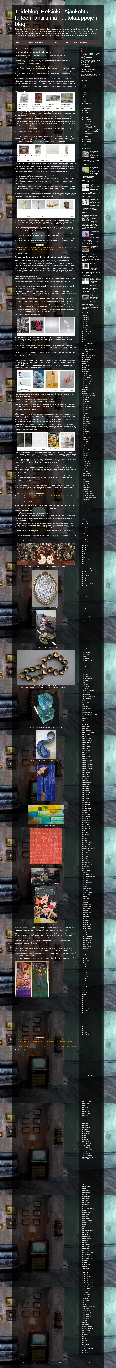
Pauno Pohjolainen (25, 497)
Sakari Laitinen (86, 1103)
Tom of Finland (86, 1234)
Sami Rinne (85, 1115)
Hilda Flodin (85, 684)
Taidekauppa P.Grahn (87, 1162)
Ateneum (84, 447)
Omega (84, 1003)
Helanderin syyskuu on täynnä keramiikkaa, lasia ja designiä (95, 202)
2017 (83, 99)
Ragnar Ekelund (86, 1065)
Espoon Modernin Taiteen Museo (90, 574)
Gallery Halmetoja (86, 608)
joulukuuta (87, 103)
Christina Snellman (87, 503)
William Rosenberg (87, 1326)
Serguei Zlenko (43, 249)
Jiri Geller (84, 752)
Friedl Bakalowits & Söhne (89, 602)
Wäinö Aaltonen (86, 1330)
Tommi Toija (51, 497)
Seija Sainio (85, 1129)
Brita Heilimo (85, 481)
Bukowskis (85, 485)
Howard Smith (86, 692)
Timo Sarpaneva (86, 1222)
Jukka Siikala (85, 798)
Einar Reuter (85, 535)
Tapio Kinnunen (86, 1190)
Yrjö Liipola (85, 1340)
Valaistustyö (85, 1274)
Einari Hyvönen (86, 537)
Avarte (83, 459)
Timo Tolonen (85, 1226)
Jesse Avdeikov (86, 750)
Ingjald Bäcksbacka (87, 712)
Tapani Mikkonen (86, 1184)
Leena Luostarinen (87, 882)
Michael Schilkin (86, 956)
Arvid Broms (85, 441)
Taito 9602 (85, 1178)
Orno (83, 1007)
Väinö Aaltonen (86, 1310)
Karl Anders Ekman (87, 842)
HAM (83, 638)
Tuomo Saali (85, 1256)
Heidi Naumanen (86, 652)
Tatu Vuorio (63, 1041)
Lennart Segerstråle (26, 249)
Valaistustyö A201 (86, 1278)
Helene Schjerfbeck (87, 660)
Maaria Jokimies (86, 904)
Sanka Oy (84, 1121)
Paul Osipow (85, 1033)
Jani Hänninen (86, 734)
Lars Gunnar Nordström (88, 874)
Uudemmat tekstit (21, 1046)
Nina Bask (84, 980)
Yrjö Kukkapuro (86, 1338)
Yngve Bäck (85, 1336)
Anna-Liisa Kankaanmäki (88, 395)
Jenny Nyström (86, 746)
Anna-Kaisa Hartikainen (88, 393)
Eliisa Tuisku (85, 546)
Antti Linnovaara (86, 407)
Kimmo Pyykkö (86, 854)
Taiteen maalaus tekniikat (88, 1170)
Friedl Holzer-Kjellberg (88, 604)
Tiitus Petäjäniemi (86, 1214)
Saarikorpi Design (86, 1101)
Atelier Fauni (85, 445)
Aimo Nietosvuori (86, 331)
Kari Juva (84, 836)
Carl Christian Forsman (88, 493)
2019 (83, 94)
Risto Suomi (34, 497)
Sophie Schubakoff (87, 1149)
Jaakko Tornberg (86, 728)
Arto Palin (84, 433)
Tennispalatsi (85, 1198)
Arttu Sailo (36, 1039)
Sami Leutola (85, 1111)
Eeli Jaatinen (85, 521)
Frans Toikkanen (86, 598)
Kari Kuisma (23, 1041)
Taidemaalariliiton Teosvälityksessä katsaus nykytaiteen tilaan (44, 505)
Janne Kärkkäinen (87, 740)
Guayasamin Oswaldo (88, 620)
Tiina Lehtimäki (86, 1210)
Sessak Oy (85, 1139)
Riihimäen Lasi (86, 1077)
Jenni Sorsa (85, 744)
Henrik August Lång (87, 680)
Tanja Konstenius (86, 1182)
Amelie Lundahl (86, 377)
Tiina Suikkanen (86, 1212)
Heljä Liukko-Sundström (88, 670)
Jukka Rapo (85, 796)
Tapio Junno (85, 1188)
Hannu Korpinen (86, 640)
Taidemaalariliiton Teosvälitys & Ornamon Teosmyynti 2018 (94, 153)
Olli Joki (84, 995)
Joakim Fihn (85, 754)
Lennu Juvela (85, 890)
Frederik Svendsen (87, 600)
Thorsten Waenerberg (88, 1208)
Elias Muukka (85, 541)
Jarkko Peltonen (86, 742)
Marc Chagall (85, 914)
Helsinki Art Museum (87, 678)
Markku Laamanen (38, 1041)
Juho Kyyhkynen (86, 786)
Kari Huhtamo (85, 834)
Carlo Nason (85, 499)
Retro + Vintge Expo (87, 1075)
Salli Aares (85, 1107)
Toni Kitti (84, 1242)
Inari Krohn (85, 710)
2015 (83, 144)
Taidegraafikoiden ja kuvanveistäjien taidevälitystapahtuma (88, 1159)
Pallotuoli (84, 1025)
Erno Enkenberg (86, 568)
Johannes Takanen (87, 768)
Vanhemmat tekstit (70, 1046)
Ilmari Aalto (85, 706)
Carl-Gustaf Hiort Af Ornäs (89, 497)
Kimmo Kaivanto (86, 852)
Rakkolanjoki (85, 1071)
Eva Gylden (85, 578)
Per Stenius (85, 1047)
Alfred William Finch (87, 357)
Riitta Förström (86, 1083)
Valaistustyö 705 (86, 1276)
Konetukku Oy (86, 860)
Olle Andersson (86, 992)
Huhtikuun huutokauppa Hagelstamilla (33, 52)
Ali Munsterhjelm (33, 247)
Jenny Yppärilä (86, 748)
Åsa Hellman (85, 1350)
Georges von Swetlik (87, 610)
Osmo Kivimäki (86, 1017)
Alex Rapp (85, 353)
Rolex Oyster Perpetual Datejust (90, 1093)
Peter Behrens (86, 1053)
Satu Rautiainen (86, 1127)
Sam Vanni (85, 1109)
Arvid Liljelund (85, 443)
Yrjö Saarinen (85, 1344)
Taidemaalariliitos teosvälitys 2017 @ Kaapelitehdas (95, 233)
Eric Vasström (85, 558)
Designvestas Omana (87, 513)
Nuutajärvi (84, 984)
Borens (84, 479)
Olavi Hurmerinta (86, 988)
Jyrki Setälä (85, 812)
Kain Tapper (85, 818)
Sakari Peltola (85, 1105)
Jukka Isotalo (85, 794)
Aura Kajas (85, 455)
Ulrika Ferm (85, 1270)
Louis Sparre (85, 902)
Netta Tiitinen (85, 979)
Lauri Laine (85, 880)
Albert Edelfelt (85, 347)
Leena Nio (50, 496)
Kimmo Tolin (85, 856)
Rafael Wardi (85, 1063)
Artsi (83, 435)
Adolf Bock (85, 325)
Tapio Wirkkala (86, 1192)
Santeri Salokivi (86, 1123)
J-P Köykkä (85, 724)
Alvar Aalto (85, 367)
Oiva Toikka (35, 249)
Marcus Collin (85, 916)
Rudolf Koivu (85, 1095)
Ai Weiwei (84, 329)
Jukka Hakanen (86, 792)
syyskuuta (86, 110)
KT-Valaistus (85, 866)
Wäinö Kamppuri (86, 1332)
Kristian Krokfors (86, 862)
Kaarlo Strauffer (86, 816)
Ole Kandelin (85, 990)
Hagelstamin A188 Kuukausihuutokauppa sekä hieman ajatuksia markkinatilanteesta (95, 281)
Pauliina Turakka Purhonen (89, 1039)
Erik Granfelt (85, 560)
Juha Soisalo (85, 780)
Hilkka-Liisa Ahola (86, 686)
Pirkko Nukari (85, 1059)
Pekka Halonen (86, 1045)
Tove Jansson (85, 1250)
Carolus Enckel (86, 501)
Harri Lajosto (85, 648)
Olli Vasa (84, 997)
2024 (83, 83)
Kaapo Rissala (86, 814)
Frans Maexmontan (87, 594)
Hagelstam (85, 636)
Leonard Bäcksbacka (87, 892)
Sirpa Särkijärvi (86, 1147)
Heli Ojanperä (85, 666)
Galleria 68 (85, 606)
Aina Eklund (85, 335)
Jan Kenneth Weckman (88, 732)
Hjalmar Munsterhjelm (88, 690)
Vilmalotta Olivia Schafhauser (90, 1306)
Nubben (84, 982)
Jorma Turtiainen (86, 772)
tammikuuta (87, 141)
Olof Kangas (85, 999)
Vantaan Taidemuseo (87, 1286)
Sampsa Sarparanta (87, 1117)
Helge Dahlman (86, 662)
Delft (83, 507)
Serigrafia (84, 1137)
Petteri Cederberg (86, 1057)
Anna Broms (30, 1039)
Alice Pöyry (85, 363)
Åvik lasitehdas (86, 1352)
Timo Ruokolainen (87, 1220)
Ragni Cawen (85, 1067)
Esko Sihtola (85, 572)
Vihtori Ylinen (85, 1296)
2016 (83, 101)
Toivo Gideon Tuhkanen (88, 1230)
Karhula (84, 830)
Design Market (86, 509)
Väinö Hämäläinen (87, 1316)
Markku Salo (57, 496)
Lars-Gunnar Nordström (88, 876)
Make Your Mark (86, 912)
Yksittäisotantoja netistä (35, 42)
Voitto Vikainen (86, 1308)
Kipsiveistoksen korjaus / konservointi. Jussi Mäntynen (94, 217)
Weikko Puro (85, 1322)
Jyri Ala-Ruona (86, 810)
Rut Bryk (84, 1097)
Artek (83, 427)
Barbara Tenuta (86, 465)
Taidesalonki (85, 1164)
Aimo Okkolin (85, 333)
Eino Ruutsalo (85, 539)
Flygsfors (84, 588)
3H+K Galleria (85, 315)
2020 (83, 92)
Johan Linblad (85, 758)
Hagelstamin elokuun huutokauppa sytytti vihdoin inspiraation (95, 186)
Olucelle (84, 1001)
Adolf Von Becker (86, 327)
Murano (84, 968)
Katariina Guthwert (87, 844)
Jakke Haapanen (51, 1039)
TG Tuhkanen (85, 1204)
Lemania (84, 886)
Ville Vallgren (85, 1304)
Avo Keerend (85, 461)
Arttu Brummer (86, 437)
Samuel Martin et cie (87, 1119)
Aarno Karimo (24, 247)
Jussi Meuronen (86, 802)
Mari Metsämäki (86, 920)
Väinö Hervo (85, 1314)
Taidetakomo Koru (87, 1166)
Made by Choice (86, 906)
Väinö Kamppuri (86, 1318)
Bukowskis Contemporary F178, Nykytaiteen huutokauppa (42, 257)
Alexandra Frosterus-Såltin (89, 355)
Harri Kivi (84, 646)
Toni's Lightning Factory (88, 1244)
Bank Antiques (86, 463)
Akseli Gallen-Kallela (87, 343)
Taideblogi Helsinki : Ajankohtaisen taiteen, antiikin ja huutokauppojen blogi (56, 17)
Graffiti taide (85, 618)
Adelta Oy (84, 323)
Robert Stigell (85, 1089)
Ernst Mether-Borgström (88, 570)
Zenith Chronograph (87, 1348)
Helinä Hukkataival (87, 668)
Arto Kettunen (85, 431)
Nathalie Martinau (86, 977)
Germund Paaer (86, 612)
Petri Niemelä (85, 1055)
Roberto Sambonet (87, 1091)
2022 (83, 87)
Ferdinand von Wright (87, 584)
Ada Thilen (85, 321)
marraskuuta (87, 105)
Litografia (84, 896)
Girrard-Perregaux (87, 616)
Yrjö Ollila (84, 1342)
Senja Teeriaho (86, 1131)
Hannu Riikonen (86, 644)
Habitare (84, 634)
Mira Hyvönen (85, 964)
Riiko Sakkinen (86, 1081)
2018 (83, 97)
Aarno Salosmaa (86, 319)
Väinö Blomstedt (86, 1312)
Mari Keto (29, 1041)
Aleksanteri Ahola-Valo (88, 349)
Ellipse (84, 552)
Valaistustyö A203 (86, 1280)
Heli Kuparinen (86, 664)
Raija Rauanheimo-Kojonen (89, 1069)
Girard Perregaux (86, 614)
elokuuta (86, 112)
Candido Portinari (86, 487)
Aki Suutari (85, 341)
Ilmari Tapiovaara (86, 708)
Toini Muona (85, 1228)
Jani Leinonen (85, 736)
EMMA (84, 556)
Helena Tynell (85, 658)
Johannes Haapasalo (87, 764)
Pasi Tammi (85, 1031)
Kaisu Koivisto (86, 820)
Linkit (67, 42)
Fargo (83, 582)
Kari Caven (85, 832)
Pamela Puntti (85, 1027)
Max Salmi (85, 950)
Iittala (83, 704)
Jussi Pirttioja (85, 806)
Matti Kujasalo (86, 948)
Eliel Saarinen (85, 543)
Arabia (84, 415)
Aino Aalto (84, 337)
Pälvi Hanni (85, 1061)
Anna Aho (23, 1039)
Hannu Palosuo (34, 496)
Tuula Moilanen (86, 1262)
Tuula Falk (85, 1260)
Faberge (84, 580)
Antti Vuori (85, 411)
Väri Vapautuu (85, 1320)
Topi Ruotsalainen (86, 1246)
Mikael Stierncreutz (87, 958)
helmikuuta (87, 139)
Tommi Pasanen (86, 1238)
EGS (83, 533)
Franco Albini (85, 592)
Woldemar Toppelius (87, 1328)
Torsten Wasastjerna (87, 1248)
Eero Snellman (86, 527)
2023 (83, 85)
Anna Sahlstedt (86, 389)
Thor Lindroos (85, 1206)
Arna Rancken (86, 423)
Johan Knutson (86, 756)
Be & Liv (84, 467)
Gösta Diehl (85, 630)
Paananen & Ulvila (87, 1021)
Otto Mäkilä (85, 1019)
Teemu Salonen (86, 1196)
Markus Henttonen (66, 496)
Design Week (85, 511)
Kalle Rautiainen (86, 828)
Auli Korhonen (86, 453)
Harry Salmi (85, 650)
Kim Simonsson (43, 496)
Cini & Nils (85, 505)
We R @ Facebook (80, 42)
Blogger (91, 1362)
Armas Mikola (50, 247)
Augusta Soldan (86, 451)
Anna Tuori (85, 391)
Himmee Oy (85, 688)
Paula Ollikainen (47, 1041)
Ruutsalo (84, 1099)
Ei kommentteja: (29, 245)
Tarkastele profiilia (85, 66)
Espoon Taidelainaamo (88, 576)
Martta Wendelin (86, 942)
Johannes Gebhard (87, 762)
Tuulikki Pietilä (86, 1264)
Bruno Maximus (86, 483)
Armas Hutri (85, 419)
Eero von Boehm (86, 529)
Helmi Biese (85, 672)
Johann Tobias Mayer (87, 760)
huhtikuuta (87, 122)
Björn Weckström (86, 475)
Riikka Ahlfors (55, 1041)
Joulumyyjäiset (86, 774)
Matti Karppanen (86, 946)
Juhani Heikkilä (86, 784)
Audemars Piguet (86, 449)
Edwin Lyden (85, 519)
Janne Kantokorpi (86, 738)
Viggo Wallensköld (59, 497)
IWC (83, 722)
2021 (83, 90)
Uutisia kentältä (54, 42)
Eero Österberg (86, 531)
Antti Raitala (85, 409)
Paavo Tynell (85, 1023)
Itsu (83, 720)
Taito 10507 (85, 1172)
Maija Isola (85, 910)
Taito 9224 (85, 1174)
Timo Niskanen (86, 1218)
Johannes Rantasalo (62, 1039)
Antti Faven (85, 405)
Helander (84, 656)
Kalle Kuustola (86, 826)
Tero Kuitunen (85, 1202)
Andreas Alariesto (86, 381)
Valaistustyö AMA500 (87, 1282)
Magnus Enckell (86, 908)
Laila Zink (84, 872)
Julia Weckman (86, 800)
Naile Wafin (85, 970)
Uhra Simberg (85, 1268)
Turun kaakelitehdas (87, 1258)
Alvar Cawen (85, 373)
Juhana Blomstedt (87, 782)
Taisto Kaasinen (86, 1168)
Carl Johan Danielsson (88, 495)
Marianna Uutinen (86, 924)
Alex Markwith (85, 351)
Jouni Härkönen (86, 776)
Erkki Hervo (85, 564)
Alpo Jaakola (85, 365)
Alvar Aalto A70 (86, 369)
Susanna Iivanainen (87, 1153)
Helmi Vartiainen (86, 676)
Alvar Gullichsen (25, 496)
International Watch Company (90, 714)
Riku (83, 51)
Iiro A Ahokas (43, 1039)
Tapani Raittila (86, 1186)
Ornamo (84, 1005)
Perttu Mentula (86, 1051)
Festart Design (86, 586)
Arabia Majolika (86, 417)
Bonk (83, 477)
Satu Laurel (85, 1125)
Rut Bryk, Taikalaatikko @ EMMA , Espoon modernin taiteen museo (94, 297)
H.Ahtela (84, 632)
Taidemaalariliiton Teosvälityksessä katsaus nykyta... (91, 135)
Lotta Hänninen (86, 900)
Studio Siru (85, 1151)
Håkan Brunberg (86, 698)
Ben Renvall (85, 471)
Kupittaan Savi (86, 868)
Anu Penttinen (86, 413)
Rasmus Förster (86, 1073)
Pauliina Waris (86, 1041)
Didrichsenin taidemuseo (88, 515)
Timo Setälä (85, 1224)
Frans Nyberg (85, 596)
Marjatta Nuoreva (86, 928)
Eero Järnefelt (85, 525)
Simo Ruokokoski (86, 1143)
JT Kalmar (84, 778)
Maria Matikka (85, 922)
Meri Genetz (85, 954)
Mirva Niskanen (86, 966)
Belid (83, 469)
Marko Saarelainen (87, 936)
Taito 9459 (85, 1176)
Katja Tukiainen (86, 846)
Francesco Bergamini (87, 590)
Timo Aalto (85, 1216)
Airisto (83, 339)
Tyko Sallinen (85, 1266)
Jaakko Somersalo (87, 726)
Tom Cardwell (85, 1232)
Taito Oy (84, 1180)
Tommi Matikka (86, 1236)
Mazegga (84, 952)
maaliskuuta (87, 124)
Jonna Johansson (86, 770)
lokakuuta (86, 108)
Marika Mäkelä (86, 926)
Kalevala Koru (85, 822)
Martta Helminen (86, 940)
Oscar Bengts (85, 1009)
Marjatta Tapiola (86, 930)
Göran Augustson (86, 626)
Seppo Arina (85, 1133)
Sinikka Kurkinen (86, 1145)
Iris (83, 716)
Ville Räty (84, 1302)
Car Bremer (85, 489)
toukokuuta (87, 119)
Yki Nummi (85, 1334)
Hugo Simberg (86, 694)
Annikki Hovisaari (86, 397)
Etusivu (19, 42)
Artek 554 (84, 429)
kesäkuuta (87, 117)
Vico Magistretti (86, 1292)
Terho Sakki (51, 249)
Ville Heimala (70, 1041)
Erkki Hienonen (86, 566)
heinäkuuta (87, 115)
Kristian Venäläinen (87, 864)
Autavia (84, 457)
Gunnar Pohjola (86, 622)
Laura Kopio (85, 878)
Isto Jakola (85, 718)
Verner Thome (86, 1290)
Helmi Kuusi (85, 674)
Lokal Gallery (85, 898)
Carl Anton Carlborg (87, 491)
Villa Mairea (85, 1298)
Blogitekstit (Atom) (23, 1050)
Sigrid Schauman (86, 1141)
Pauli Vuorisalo (86, 1037)
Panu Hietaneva (86, 1029)
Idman (83, 700)
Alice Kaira (85, 361)
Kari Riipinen (85, 840)
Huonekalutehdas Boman (88, 696)
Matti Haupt (85, 944)
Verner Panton (86, 1288)
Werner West (85, 1324)
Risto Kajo (84, 1085)
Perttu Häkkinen (86, 1049)
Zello (83, 1346)
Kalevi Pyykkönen (86, 824)
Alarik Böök (85, 345)
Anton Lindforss (86, 403)
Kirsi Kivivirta (85, 858)
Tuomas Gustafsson (87, 1252)
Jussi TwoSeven (86, 808)
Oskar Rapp (85, 1013)
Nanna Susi (85, 973)
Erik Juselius (85, 562)
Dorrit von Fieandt (86, 517)
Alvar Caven (85, 371)
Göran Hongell (86, 628)
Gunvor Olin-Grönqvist (88, 624)
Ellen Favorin (85, 548)
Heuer (83, 682)
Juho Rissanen (68, 247)
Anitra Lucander (42, 247)
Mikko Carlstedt (86, 960)
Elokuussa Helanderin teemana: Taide (95, 265)
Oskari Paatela (86, 1015)
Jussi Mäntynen (86, 804)
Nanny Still (85, 975)
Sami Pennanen (86, 1113)
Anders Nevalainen (87, 379)
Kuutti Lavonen (86, 870)
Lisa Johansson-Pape (87, 894)
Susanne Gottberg (42, 497)
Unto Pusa (85, 1272)
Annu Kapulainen (86, 399)
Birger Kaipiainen (59, 247)
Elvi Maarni (85, 554)
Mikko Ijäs (84, 962)
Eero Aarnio (85, 523)
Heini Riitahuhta (86, 654)
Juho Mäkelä (85, 788)
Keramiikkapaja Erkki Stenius (89, 848)
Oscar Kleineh (86, 1011)
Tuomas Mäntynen (87, 1254)
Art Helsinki (85, 425)
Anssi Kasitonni (86, 401)
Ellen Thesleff (85, 550)
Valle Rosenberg (86, 1284)
